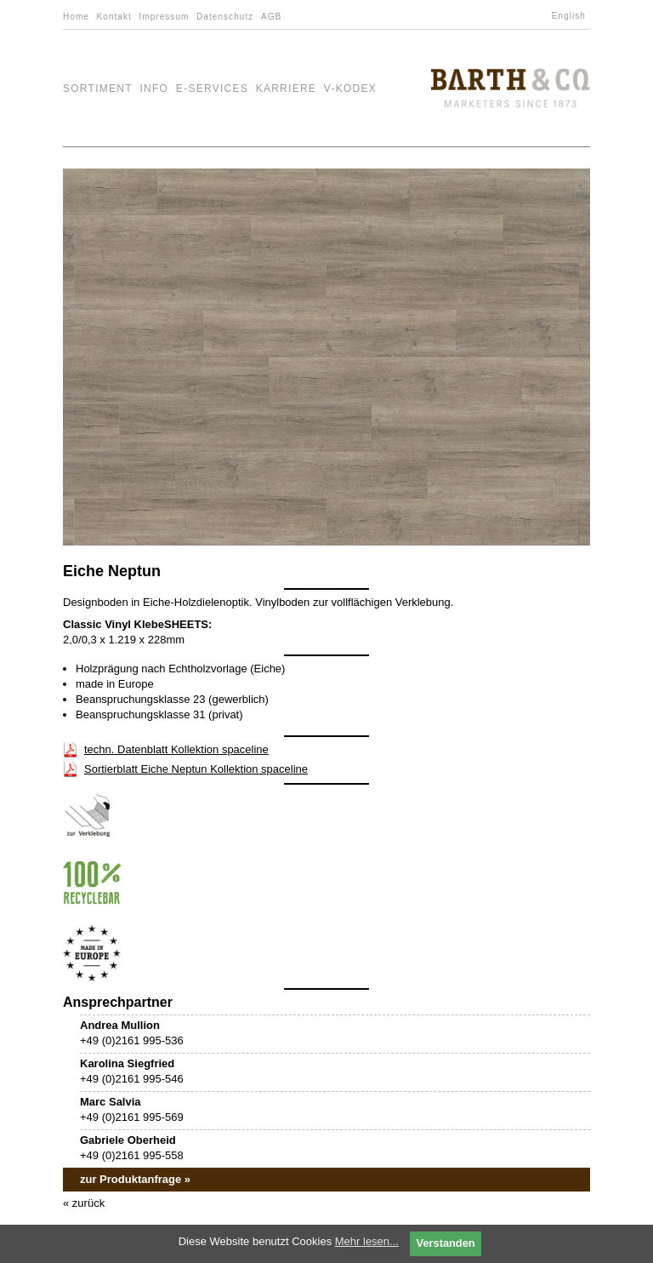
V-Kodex (350, 88)
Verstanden (446, 1243)
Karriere (286, 88)
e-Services (212, 88)
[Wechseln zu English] (571, 16)
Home (76, 16)
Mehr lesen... (367, 1241)
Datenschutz (224, 16)
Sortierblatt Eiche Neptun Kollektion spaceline (196, 769)
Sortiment (98, 88)
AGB (271, 16)
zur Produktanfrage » (135, 1179)
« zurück (84, 1203)
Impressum (164, 16)
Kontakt (114, 16)
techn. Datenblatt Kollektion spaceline (176, 749)
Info (153, 88)
